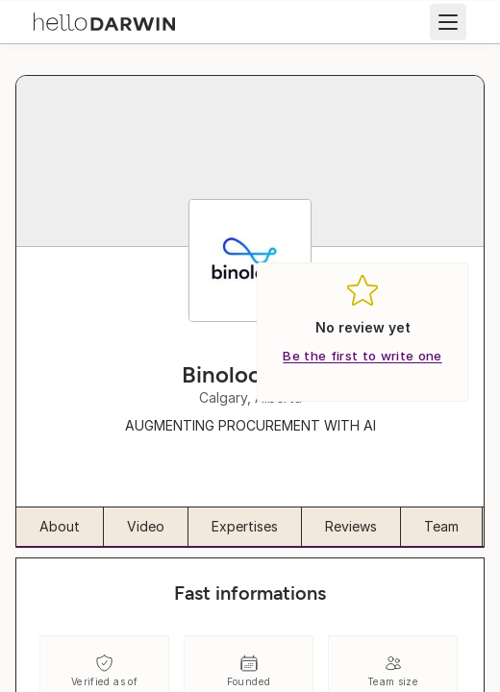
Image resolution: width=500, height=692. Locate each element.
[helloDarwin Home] (104, 20)
